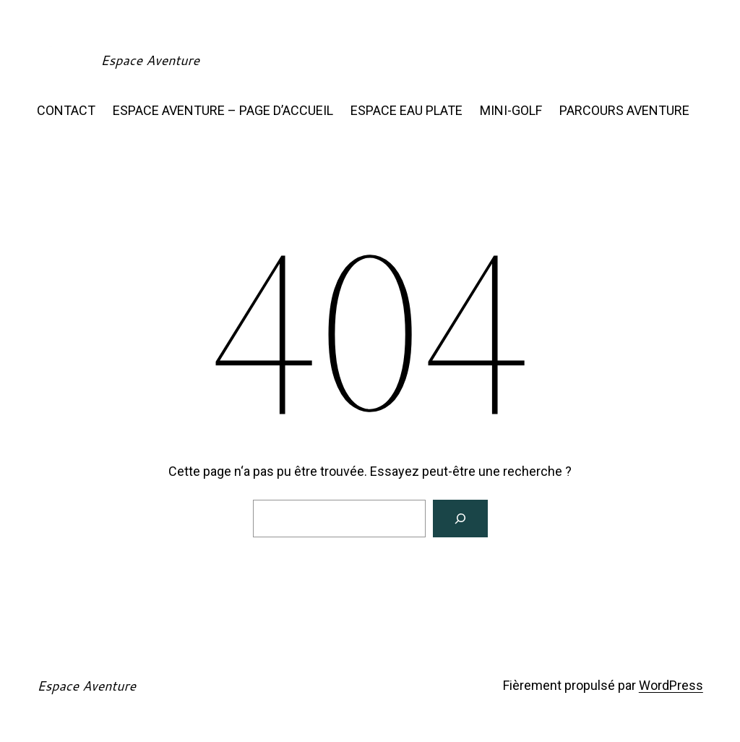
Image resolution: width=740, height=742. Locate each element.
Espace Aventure (149, 60)
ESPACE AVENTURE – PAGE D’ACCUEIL (223, 110)
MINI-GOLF (511, 110)
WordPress (671, 685)
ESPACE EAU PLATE (406, 110)
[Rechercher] (460, 518)
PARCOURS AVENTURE (624, 110)
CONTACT (66, 110)
